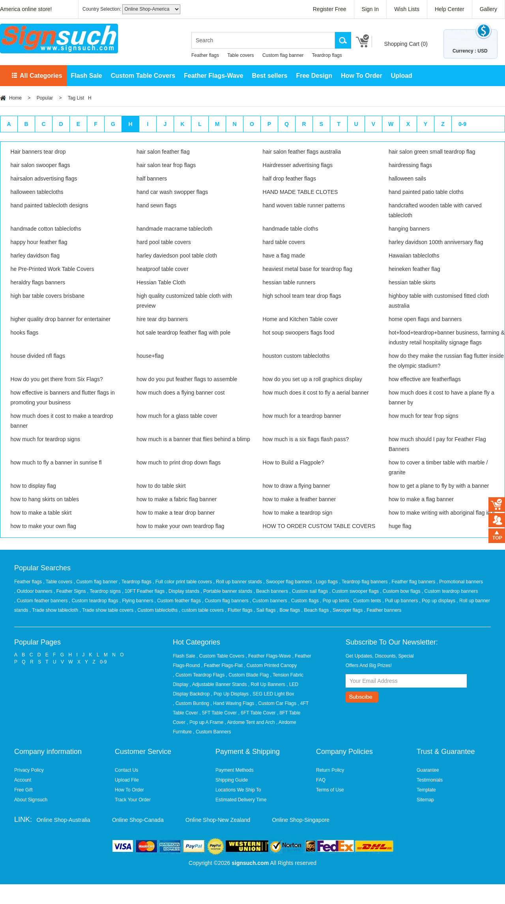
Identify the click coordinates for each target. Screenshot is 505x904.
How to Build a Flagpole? (293, 462)
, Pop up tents (335, 600)
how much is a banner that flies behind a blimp (193, 439)
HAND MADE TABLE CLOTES (300, 192)
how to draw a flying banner (296, 486)
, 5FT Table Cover (218, 713)
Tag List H (80, 98)
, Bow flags (289, 610)
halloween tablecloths (37, 192)
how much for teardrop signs (45, 439)
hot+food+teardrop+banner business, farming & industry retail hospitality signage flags (447, 337)
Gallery (488, 9)
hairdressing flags (410, 165)
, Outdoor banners (34, 591)
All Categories (41, 75)
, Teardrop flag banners (364, 581)
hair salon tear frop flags (166, 165)
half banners (152, 178)
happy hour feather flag (39, 242)
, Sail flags (265, 610)
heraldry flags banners (38, 282)
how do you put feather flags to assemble (187, 379)
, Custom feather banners (41, 600)
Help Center (449, 9)
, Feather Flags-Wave (268, 656)
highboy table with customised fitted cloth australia (439, 301)
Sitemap (425, 800)
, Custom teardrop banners (450, 591)
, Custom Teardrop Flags (198, 675)
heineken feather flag (414, 269)
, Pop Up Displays (230, 694)
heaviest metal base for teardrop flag (307, 269)
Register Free (329, 9)
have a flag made (284, 255)
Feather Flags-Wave (213, 75)
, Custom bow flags (400, 591)
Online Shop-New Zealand (217, 820)
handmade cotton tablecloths (46, 229)
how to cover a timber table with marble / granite (438, 467)
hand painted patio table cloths (426, 192)
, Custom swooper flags (354, 591)
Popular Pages (37, 642)
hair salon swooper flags (40, 165)
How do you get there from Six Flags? (57, 379)
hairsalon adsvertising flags (44, 178)
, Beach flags (315, 610)
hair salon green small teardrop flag (432, 151)
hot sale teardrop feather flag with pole (183, 332)
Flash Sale (86, 75)
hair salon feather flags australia (302, 151)
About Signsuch (30, 800)
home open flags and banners (425, 319)
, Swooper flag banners (288, 581)
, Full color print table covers (183, 581)
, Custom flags (304, 600)
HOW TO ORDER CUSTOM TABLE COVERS (319, 526)
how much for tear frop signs (423, 416)
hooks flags (25, 332)
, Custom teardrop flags (94, 600)
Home (15, 98)
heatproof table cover (163, 269)
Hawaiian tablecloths (414, 255)
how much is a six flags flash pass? (306, 439)
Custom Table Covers (143, 75)
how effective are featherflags (425, 379)
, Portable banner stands (227, 591)
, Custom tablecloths (157, 610)
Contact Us (126, 770)
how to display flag (33, 486)
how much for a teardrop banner (302, 416)
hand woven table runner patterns (304, 205)
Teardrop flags (327, 55)
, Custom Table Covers (220, 656)
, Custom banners (269, 600)
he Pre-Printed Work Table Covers (52, 269)
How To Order (361, 75)
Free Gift (23, 790)
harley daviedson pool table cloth (177, 255)
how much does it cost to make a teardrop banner (62, 421)
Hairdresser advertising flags (298, 165)
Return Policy (330, 770)
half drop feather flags (289, 178)
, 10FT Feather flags (144, 591)
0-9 (462, 124)
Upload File (127, 780)
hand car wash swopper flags (172, 192)
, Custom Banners (212, 732)
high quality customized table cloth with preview (184, 301)
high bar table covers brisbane (48, 296)
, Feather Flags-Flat (222, 665)
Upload (401, 75)
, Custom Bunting (191, 703)
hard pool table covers (164, 242)
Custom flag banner (283, 55)
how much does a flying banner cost (180, 392)
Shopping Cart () (406, 44)
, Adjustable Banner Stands (218, 684)
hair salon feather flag (163, 151)
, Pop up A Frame (205, 722)
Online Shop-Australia (63, 820)
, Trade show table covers (107, 610)
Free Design (314, 75)
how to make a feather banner (299, 499)
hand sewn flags (156, 205)
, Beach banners (272, 591)
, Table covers (58, 581)
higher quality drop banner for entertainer (61, 319)
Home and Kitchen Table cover (300, 319)
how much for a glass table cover (177, 416)
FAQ (320, 780)
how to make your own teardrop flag (180, 526)
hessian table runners (289, 282)
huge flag (400, 526)
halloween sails (407, 178)
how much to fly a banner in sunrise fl (56, 462)
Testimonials (430, 780)
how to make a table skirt (41, 512)
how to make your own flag (44, 526)
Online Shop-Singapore (301, 820)
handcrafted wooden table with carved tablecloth (435, 210)
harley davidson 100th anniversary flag (436, 242)
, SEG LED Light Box (272, 694)
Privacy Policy (29, 770)
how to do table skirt (161, 486)
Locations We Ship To (238, 790)
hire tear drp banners (162, 319)
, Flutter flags (239, 610)
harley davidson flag (35, 255)
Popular (45, 98)
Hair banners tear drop (38, 151)
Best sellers (270, 75)
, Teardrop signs (104, 591)
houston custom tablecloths (296, 356)
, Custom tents (366, 600)
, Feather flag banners (413, 581)
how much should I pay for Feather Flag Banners (437, 444)
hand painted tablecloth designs (49, 205)
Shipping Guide (231, 780)
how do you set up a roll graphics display (312, 379)
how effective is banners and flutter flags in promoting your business (63, 397)
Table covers (240, 55)
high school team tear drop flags (302, 296)
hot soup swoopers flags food (299, 332)
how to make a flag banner (421, 499)
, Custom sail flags (309, 591)
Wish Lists (406, 9)
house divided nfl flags (38, 356)
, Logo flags (326, 581)
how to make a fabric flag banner (177, 499)
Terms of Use (330, 790)
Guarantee (428, 770)
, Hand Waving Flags (232, 703)
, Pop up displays (438, 600)
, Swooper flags (347, 610)
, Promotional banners (460, 581)
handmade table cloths (290, 229)
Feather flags (205, 55)
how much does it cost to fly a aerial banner (316, 392)
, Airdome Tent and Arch (249, 722)
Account (22, 780)
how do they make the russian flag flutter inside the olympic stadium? (446, 361)
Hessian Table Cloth (161, 282)
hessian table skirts (412, 282)
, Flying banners (137, 600)
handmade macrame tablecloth (174, 229)
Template (426, 790)
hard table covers (284, 242)
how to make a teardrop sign (298, 512)
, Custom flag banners (226, 600)
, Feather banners (383, 610)
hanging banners (409, 229)
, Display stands (183, 591)
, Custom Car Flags (276, 703)
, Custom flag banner (96, 581)
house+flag (150, 356)
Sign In (370, 9)
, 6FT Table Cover (257, 713)
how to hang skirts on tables (45, 499)
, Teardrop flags (136, 581)
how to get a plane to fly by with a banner (439, 486)
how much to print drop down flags (179, 462)
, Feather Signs (70, 591)
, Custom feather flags (178, 600)
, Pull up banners (400, 600)
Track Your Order (133, 800)
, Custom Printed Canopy (270, 665)
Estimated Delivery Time (240, 800)
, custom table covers (202, 610)
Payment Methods (234, 770)
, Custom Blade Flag (247, 675)
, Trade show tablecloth (55, 610)
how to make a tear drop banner (176, 512)
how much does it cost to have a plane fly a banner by (441, 397)
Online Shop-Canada (138, 820)
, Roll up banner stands (238, 581)
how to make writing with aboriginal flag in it (442, 512)
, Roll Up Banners (266, 684)
